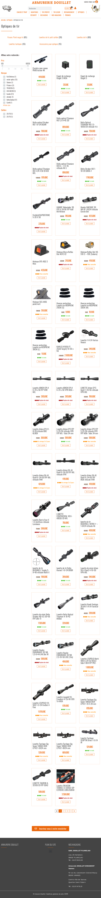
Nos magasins (56, 15)
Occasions (44, 15)
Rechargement (69, 12)
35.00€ (89, 84)
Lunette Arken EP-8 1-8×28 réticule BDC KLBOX (41, 431)
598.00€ (89, 437)
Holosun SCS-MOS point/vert (40, 303)
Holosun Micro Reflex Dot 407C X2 (65, 253)
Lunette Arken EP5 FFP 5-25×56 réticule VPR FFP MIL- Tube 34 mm (65, 431)
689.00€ (65, 752)
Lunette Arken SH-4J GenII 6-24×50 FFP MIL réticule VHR (42, 477)
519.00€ (41, 310)
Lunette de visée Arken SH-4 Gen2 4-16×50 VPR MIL (89, 570)
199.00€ (41, 576)
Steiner (10, 82)
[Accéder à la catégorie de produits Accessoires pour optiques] (50, 44)
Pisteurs (10, 85)
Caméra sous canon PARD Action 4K (40, 69)
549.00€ (89, 576)
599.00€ (65, 437)
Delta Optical (12, 99)
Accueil (3, 20)
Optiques (81, 12)
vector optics (12, 79)
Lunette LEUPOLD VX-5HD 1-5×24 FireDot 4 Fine (41, 705)
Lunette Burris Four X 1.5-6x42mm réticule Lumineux (41, 522)
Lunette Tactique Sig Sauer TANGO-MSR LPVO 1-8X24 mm (64, 746)
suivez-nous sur (89, 1)
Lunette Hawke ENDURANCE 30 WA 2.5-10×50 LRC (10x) (65, 655)
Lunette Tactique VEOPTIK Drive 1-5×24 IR (89, 740)
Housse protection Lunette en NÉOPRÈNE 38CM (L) (41, 347)
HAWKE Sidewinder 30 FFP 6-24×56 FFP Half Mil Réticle (65, 209)
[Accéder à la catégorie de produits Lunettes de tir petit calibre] (50, 37)
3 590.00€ (66, 794)
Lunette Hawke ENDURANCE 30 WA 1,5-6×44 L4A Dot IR (40, 652)
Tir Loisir (56, 12)
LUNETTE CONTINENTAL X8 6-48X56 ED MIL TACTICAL (64, 516)
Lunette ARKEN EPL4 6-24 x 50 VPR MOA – (65, 389)
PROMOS (68, 15)
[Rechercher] (53, 8)
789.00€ (89, 396)
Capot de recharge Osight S (88, 77)
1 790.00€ (89, 177)
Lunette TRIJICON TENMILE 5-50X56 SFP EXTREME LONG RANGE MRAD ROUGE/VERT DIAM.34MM (66, 788)
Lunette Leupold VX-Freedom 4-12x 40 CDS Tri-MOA (65, 699)
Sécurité (33, 15)
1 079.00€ (41, 711)
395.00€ (41, 396)
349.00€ (89, 348)
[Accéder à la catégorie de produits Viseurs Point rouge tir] (17, 37)
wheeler (10, 96)
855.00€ (89, 708)
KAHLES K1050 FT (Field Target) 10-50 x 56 (65, 349)
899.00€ (65, 127)
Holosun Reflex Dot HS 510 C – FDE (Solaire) (89, 253)
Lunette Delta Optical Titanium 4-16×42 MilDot (65, 616)
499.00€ (89, 530)
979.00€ (42, 177)
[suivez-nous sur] (96, 1)
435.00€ (41, 270)
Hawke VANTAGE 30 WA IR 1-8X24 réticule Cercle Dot (89, 209)
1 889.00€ (90, 667)
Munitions (34, 12)
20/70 (10, 113)
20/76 (10, 116)
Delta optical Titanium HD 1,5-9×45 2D (65, 119)
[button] (50, 851)
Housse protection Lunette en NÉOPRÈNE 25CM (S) (65, 305)
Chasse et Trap (22, 12)
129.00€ (89, 746)
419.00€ (65, 478)
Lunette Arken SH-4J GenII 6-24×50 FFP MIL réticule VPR (66, 472)
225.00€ (41, 223)
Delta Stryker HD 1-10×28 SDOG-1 (88, 170)
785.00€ (65, 216)
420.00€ (41, 484)
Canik (9, 102)
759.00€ (89, 131)
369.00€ (41, 437)
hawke (10, 94)
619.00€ (65, 705)
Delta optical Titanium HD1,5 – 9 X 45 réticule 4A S (65, 166)
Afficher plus (6, 105)
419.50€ (89, 260)
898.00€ (65, 172)
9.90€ (65, 312)
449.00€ (41, 76)
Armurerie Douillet (51, 2)
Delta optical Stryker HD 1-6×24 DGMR (41, 123)
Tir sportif (46, 12)
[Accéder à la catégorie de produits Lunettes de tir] (84, 37)
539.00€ (41, 752)
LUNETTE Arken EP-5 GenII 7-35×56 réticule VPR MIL (89, 390)
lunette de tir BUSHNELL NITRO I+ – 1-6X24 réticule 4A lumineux (89, 524)
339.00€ (65, 623)
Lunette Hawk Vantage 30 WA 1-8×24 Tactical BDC (89, 606)
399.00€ (41, 528)
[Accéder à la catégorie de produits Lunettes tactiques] (17, 44)
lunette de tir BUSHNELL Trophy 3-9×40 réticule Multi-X (41, 570)
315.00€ (65, 260)
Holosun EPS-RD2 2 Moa (40, 262)
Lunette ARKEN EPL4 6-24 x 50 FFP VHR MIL (41, 390)
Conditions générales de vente (54, 894)
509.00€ (41, 791)
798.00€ (41, 131)
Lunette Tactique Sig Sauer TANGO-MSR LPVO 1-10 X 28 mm (88, 701)
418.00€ (89, 484)
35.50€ (65, 84)
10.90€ (89, 312)
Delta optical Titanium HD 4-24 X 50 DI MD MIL (41, 171)
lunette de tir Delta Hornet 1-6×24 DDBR (65, 569)
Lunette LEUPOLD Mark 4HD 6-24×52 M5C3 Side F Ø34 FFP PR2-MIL (90, 661)
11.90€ (41, 353)
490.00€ (65, 661)
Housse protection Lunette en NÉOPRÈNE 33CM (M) (89, 305)
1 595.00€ (42, 623)
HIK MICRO (11, 91)
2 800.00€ (66, 355)
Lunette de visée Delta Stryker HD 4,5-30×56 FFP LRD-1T (41, 616)
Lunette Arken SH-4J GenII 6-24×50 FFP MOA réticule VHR (89, 477)
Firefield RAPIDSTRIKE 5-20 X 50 (41, 216)
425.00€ (89, 216)
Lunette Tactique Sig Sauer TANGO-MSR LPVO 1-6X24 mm (40, 746)
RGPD (66, 894)
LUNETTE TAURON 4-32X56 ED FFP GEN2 (40, 784)
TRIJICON (10, 88)
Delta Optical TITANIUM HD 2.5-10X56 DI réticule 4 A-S (89, 124)
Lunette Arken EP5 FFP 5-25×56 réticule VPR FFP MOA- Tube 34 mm (89, 431)
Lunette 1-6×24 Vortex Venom (89, 341)
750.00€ (66, 522)
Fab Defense (11, 76)
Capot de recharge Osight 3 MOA (64, 77)
